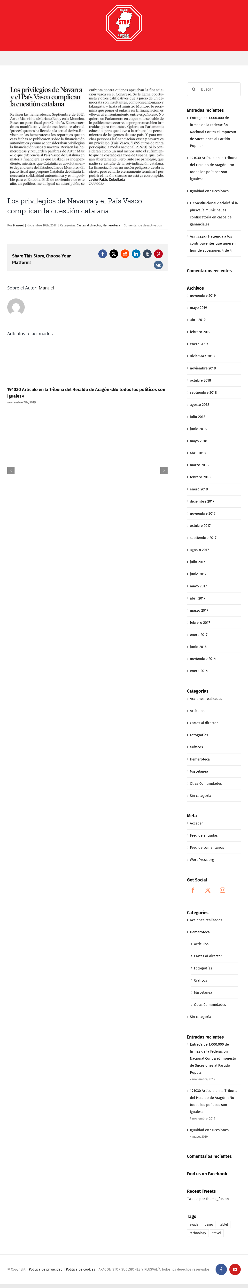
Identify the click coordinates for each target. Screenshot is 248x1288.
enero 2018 (199, 489)
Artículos (197, 711)
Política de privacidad (45, 1269)
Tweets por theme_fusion (208, 1199)
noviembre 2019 (203, 295)
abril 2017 (197, 598)
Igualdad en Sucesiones (209, 191)
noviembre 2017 (203, 513)
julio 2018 (197, 417)
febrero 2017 (200, 622)
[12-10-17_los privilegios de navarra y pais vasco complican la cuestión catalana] (87, 135)
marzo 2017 (199, 610)
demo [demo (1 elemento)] (209, 1225)
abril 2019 (198, 320)
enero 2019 (199, 344)
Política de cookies (80, 1269)
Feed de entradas (204, 835)
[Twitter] (208, 890)
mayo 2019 (198, 307)
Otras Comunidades (206, 783)
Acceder (196, 823)
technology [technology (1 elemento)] (198, 1233)
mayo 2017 (198, 586)
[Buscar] (194, 89)
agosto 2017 (199, 550)
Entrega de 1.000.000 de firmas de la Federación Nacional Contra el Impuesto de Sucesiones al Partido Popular (213, 132)
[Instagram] (223, 890)
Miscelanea (199, 771)
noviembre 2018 (203, 368)
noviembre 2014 (203, 658)
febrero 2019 (200, 332)
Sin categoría (200, 795)
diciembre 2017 (202, 501)
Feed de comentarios (207, 847)
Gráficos (196, 747)
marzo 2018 (199, 465)
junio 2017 (198, 574)
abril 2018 (198, 453)
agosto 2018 (199, 404)
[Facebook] (193, 890)
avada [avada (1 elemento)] (194, 1225)
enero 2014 (199, 671)
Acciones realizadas (206, 698)
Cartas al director (89, 225)
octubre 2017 (200, 525)
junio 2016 (198, 647)
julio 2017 (197, 562)
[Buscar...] (214, 89)
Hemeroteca (111, 225)
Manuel (18, 225)
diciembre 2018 (202, 356)
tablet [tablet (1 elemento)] (223, 1225)
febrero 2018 (200, 477)
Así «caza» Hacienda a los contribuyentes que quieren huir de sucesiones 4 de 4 (213, 243)
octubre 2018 (200, 380)
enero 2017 (199, 634)
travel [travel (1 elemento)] (216, 1233)
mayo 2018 (198, 441)
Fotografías (199, 735)
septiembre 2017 (203, 538)
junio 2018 (198, 429)
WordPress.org (202, 859)
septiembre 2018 (203, 392)
